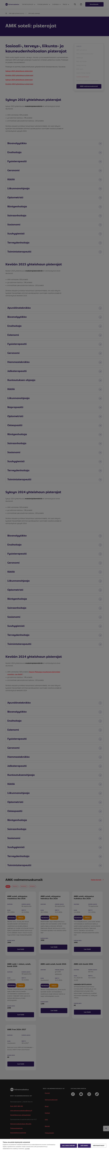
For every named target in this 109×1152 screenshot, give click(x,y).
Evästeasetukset (98, 1145)
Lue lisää (27, 1148)
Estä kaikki (83, 1145)
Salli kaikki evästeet (68, 1145)
